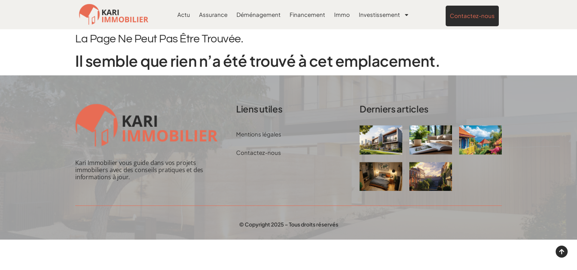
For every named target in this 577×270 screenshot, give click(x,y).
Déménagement (258, 14)
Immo (342, 14)
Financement (307, 14)
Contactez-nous (258, 152)
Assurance (213, 14)
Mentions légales (258, 134)
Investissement (384, 14)
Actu (183, 14)
